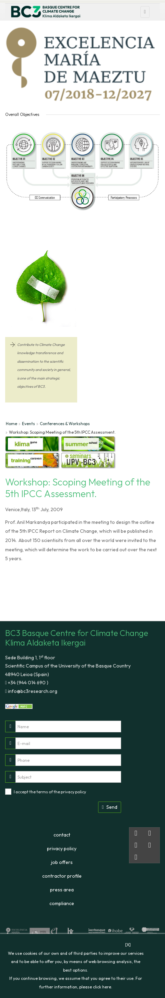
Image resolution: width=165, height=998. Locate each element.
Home (11, 423)
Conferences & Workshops (65, 423)
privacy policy (73, 791)
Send (109, 807)
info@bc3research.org (32, 691)
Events (28, 423)
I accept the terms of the (50, 791)
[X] (128, 944)
